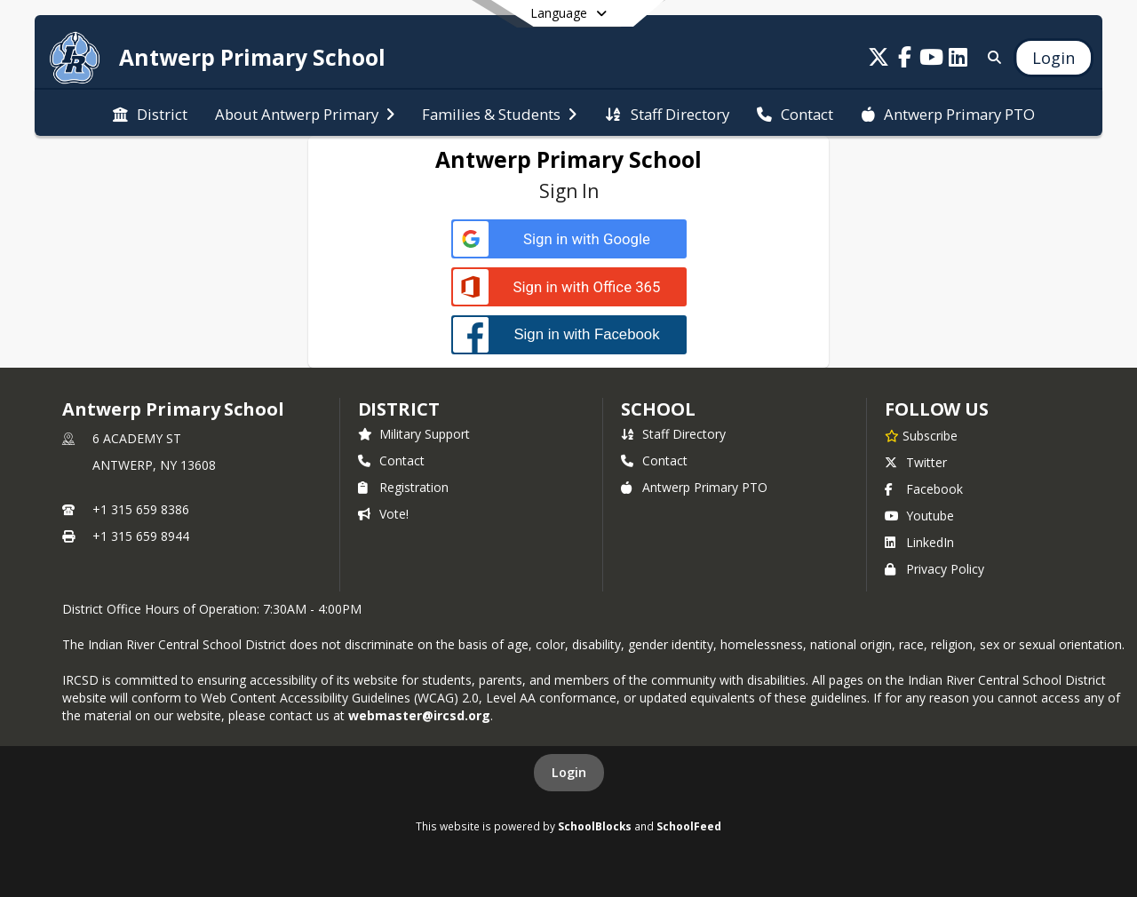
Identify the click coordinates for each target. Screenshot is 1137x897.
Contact (391, 460)
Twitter (916, 462)
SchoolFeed (688, 826)
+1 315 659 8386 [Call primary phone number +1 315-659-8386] (140, 509)
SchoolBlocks (595, 826)
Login (569, 772)
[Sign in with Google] (569, 239)
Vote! (383, 513)
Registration (403, 487)
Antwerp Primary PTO (694, 487)
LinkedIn (919, 542)
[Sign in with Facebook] (569, 334)
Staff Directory (673, 433)
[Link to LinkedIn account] (958, 60)
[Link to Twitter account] (878, 60)
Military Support (414, 433)
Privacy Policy (934, 568)
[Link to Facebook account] (905, 60)
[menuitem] (150, 113)
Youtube (919, 515)
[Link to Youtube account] (931, 60)
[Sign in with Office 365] (569, 287)
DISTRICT (399, 409)
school (658, 409)
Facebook (924, 488)
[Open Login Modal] (1053, 57)
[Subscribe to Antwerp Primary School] (921, 435)
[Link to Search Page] (991, 57)
